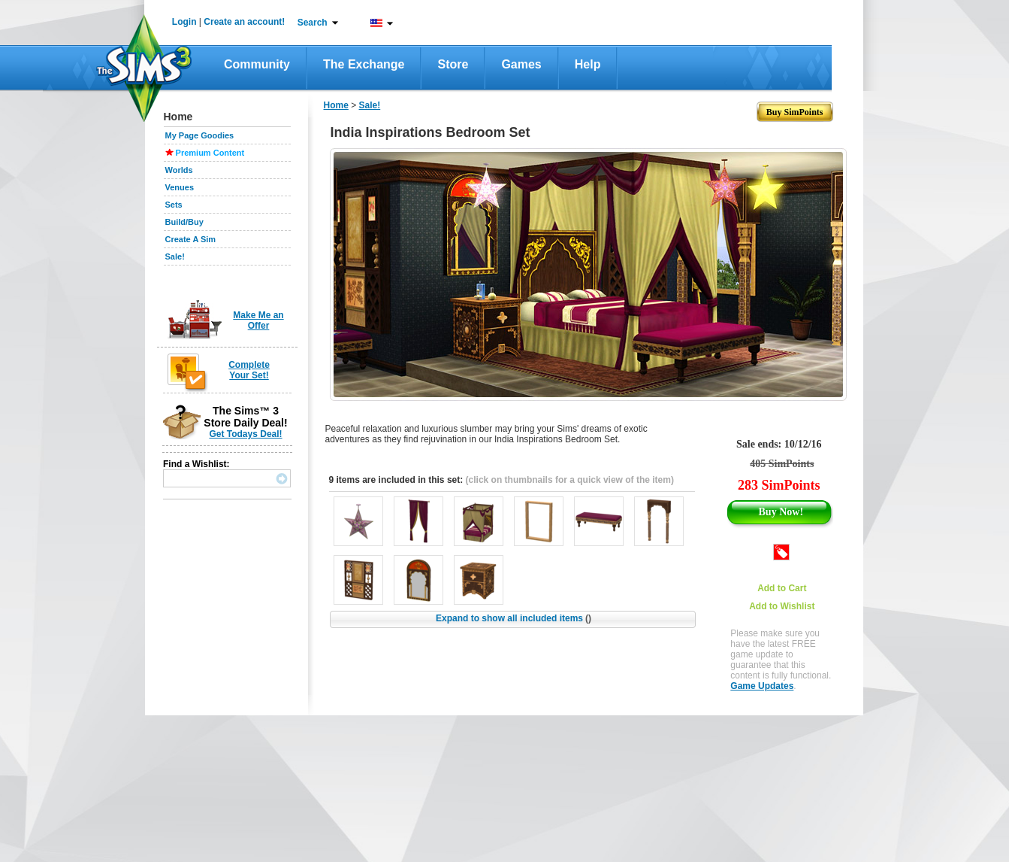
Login (184, 22)
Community (257, 64)
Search (313, 22)
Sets (174, 204)
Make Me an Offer (258, 320)
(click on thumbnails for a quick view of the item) (570, 480)
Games (521, 64)
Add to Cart (781, 588)
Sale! (175, 256)
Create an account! (244, 22)
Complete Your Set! (249, 370)
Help (588, 64)
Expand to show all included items (513, 618)
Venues (180, 187)
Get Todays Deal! (245, 434)
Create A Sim (190, 239)
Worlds (179, 170)
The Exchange (363, 64)
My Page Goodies (199, 135)
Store (452, 64)
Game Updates (761, 686)
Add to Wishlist (781, 606)
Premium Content (210, 152)
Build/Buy (184, 221)
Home (336, 105)
